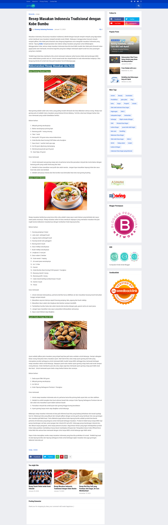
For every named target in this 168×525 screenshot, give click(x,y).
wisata (134, 103)
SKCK (112, 143)
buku (112, 103)
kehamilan (127, 115)
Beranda (31, 14)
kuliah (130, 143)
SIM (112, 123)
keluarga (113, 119)
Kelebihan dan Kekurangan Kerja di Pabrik (130, 78)
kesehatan (129, 95)
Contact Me (53, 1)
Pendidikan (114, 99)
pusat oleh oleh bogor (128, 127)
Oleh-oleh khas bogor (117, 139)
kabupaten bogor (116, 115)
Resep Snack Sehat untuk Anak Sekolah (40, 487)
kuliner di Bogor (115, 147)
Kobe (41, 44)
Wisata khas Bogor (122, 123)
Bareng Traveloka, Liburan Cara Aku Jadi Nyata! (122, 45)
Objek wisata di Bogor (126, 119)
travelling (122, 131)
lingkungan (114, 111)
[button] (139, 6)
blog (132, 99)
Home (28, 1)
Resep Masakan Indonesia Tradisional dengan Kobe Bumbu (65, 487)
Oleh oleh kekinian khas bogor (120, 107)
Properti (126, 103)
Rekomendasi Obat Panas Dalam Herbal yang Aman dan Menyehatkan (130, 59)
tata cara (113, 131)
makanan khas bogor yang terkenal (121, 151)
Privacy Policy (44, 1)
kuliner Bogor (115, 127)
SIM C (122, 111)
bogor (119, 103)
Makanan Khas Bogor (117, 135)
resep (38, 14)
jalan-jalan (124, 99)
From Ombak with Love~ (129, 68)
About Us (35, 1)
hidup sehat (121, 143)
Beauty (120, 95)
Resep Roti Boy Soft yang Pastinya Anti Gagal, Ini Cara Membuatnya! (89, 488)
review (35, 450)
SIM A (129, 139)
